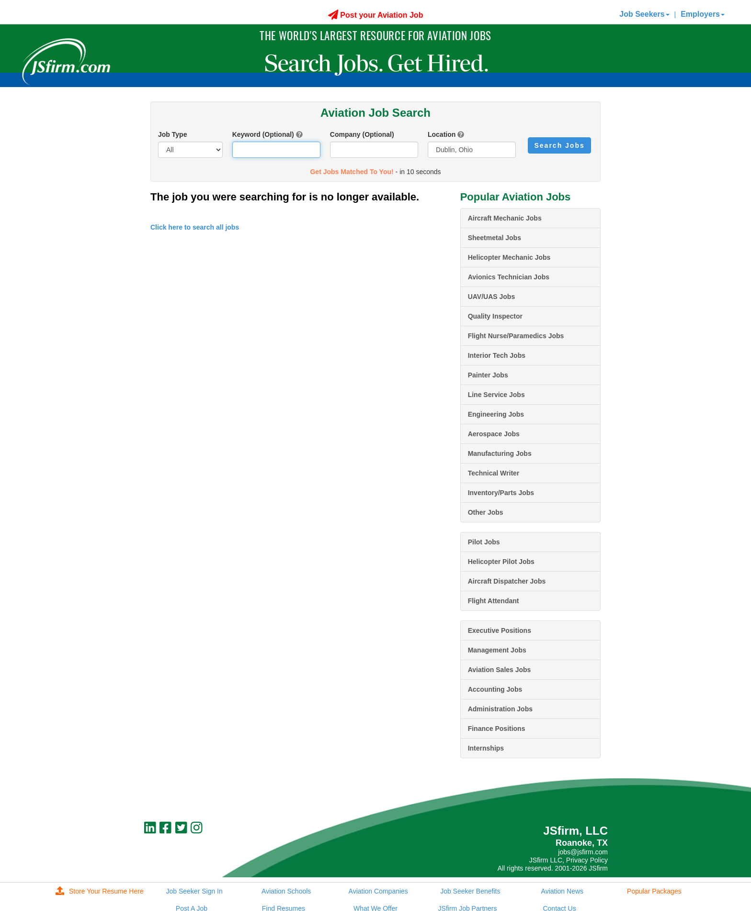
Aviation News (562, 891)
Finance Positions (496, 728)
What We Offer (375, 908)
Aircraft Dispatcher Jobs (507, 581)
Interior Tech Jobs (496, 355)
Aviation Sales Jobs (499, 670)
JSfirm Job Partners (467, 908)
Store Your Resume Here (100, 891)
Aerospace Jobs (494, 434)
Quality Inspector (495, 316)
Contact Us (559, 908)
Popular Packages (654, 891)
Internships (486, 748)
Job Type (172, 134)
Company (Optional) (362, 134)
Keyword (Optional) (263, 134)
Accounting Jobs (495, 689)
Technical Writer (494, 473)
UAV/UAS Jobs (491, 296)
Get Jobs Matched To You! (351, 172)
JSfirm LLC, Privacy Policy (568, 860)
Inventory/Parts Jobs (501, 493)
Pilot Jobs (484, 542)
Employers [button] (703, 14)
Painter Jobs (488, 375)
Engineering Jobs (496, 414)
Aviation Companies (378, 891)
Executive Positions (499, 630)
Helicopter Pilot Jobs (501, 561)
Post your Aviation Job (375, 15)
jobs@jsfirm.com (583, 852)
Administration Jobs (500, 709)
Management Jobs (497, 650)
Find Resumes (283, 908)
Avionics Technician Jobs (508, 277)
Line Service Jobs (496, 394)
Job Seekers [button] (644, 14)
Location (441, 134)
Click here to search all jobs (194, 227)
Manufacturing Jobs (500, 453)
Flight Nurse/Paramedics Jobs (516, 336)
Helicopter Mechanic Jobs (509, 257)
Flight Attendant (493, 601)
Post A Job (191, 908)
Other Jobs (485, 512)
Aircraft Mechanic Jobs (505, 218)
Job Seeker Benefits (470, 891)
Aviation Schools (286, 891)
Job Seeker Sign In (194, 891)
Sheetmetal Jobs (494, 238)
